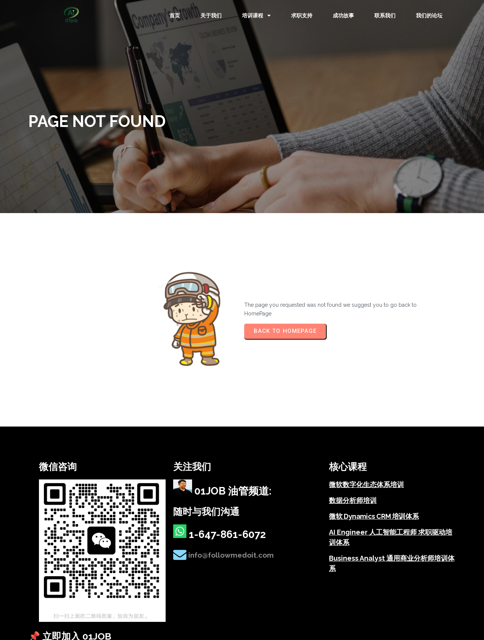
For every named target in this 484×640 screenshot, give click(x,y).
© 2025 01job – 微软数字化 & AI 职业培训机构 (83, 601)
